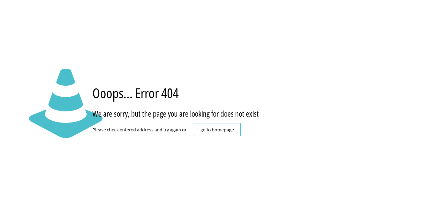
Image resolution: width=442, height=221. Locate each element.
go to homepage (217, 129)
